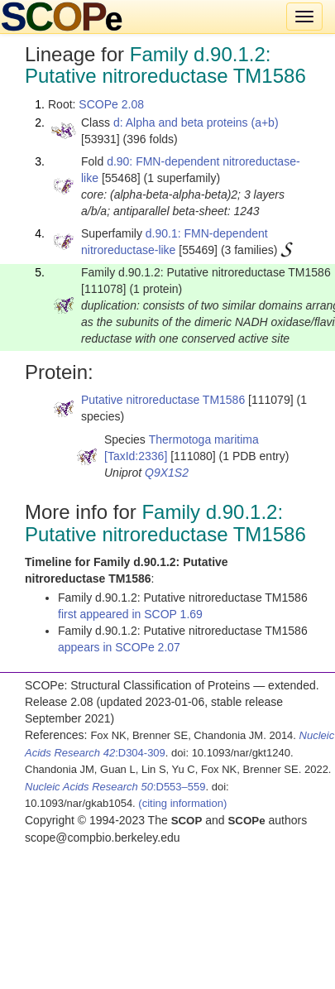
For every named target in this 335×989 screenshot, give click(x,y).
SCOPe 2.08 (111, 104)
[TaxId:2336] (135, 456)
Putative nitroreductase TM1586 (163, 399)
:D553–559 (115, 786)
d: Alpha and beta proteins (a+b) (196, 122)
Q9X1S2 (167, 472)
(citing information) (182, 803)
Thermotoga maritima (204, 439)
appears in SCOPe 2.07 (119, 647)
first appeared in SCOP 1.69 (130, 614)
